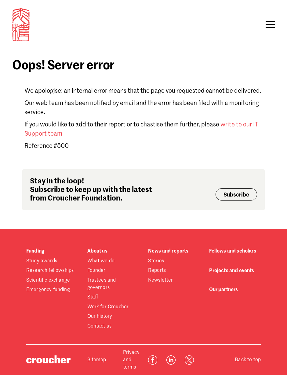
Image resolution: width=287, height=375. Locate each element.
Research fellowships (50, 270)
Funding (35, 251)
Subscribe (236, 195)
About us (97, 251)
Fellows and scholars (232, 251)
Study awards (41, 261)
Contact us (99, 326)
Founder (96, 270)
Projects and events (231, 270)
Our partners (223, 289)
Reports (157, 270)
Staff (92, 297)
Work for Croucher (108, 307)
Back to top (248, 360)
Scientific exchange (48, 280)
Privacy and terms (131, 360)
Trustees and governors (101, 284)
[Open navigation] (270, 24)
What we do (101, 261)
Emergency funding (48, 289)
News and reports (168, 251)
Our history (99, 316)
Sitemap (96, 360)
